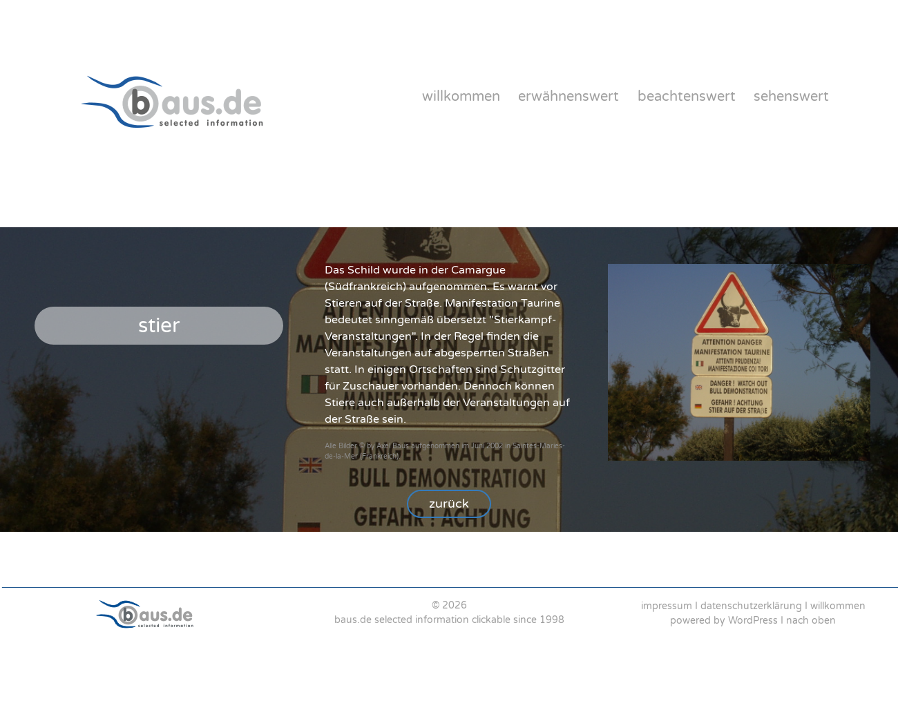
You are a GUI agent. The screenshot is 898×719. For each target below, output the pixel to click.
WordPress (753, 620)
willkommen (461, 96)
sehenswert (791, 96)
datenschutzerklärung (751, 606)
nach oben (811, 620)
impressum (666, 606)
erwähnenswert (568, 96)
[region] (449, 379)
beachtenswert (687, 96)
